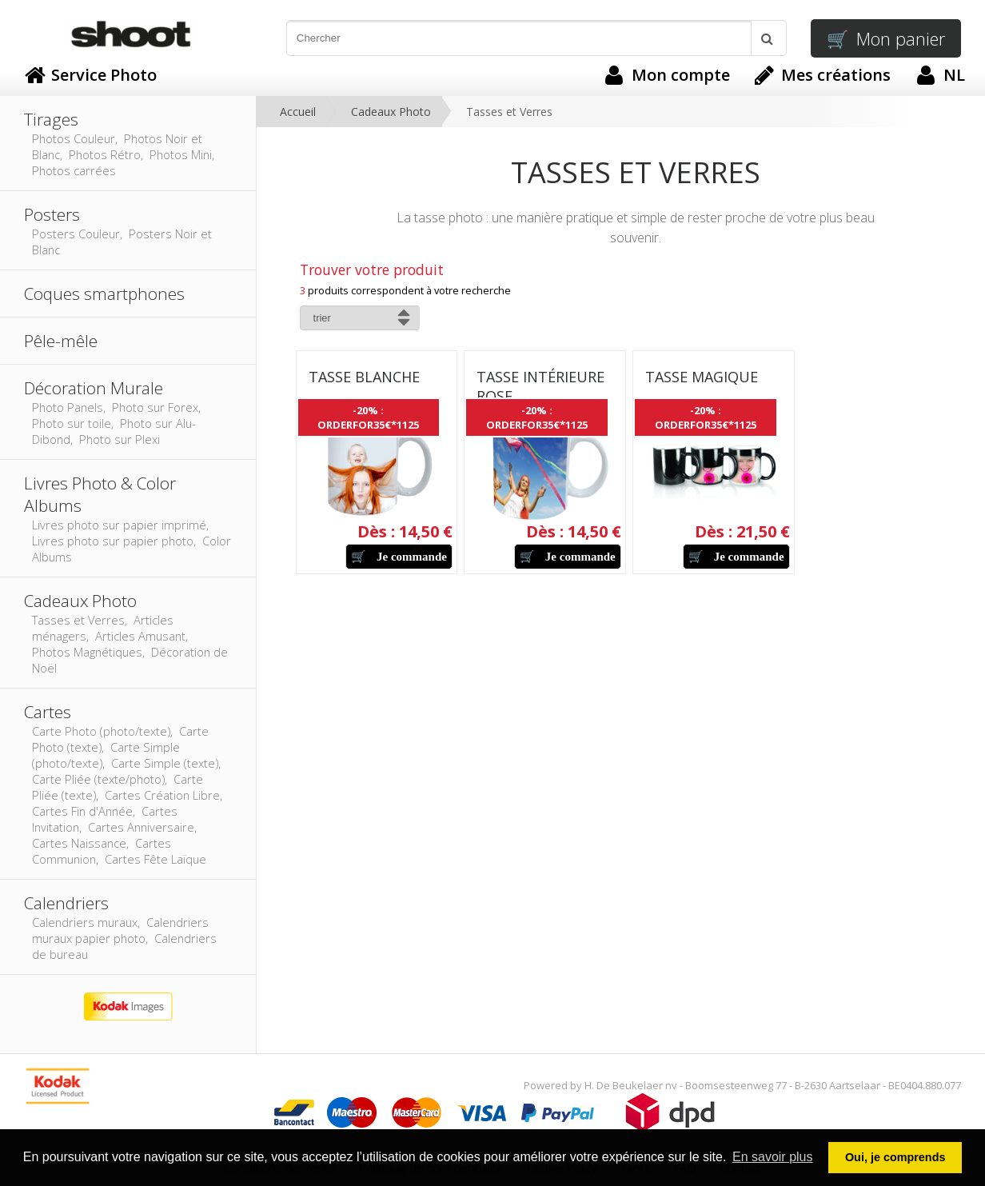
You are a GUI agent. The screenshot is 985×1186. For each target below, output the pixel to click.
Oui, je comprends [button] (895, 1157)
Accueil (298, 111)
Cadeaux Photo (391, 111)
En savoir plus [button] (772, 1157)
